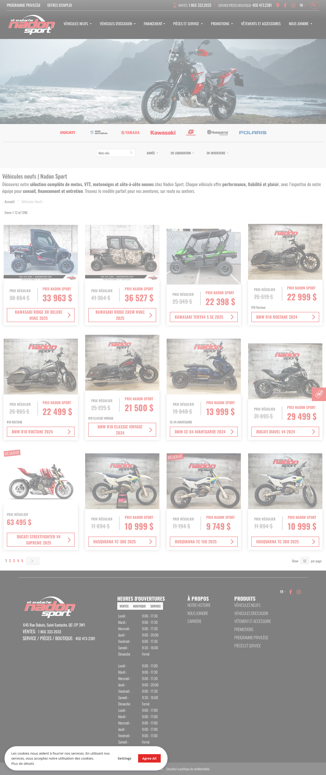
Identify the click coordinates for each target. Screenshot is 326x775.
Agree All (149, 758)
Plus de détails (22, 763)
